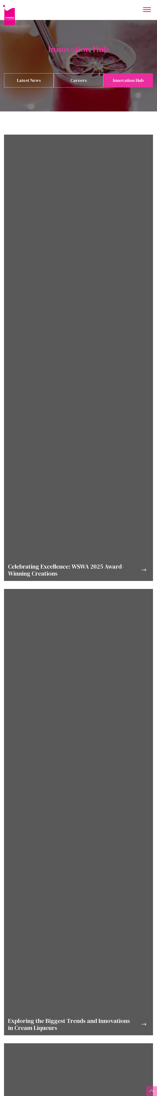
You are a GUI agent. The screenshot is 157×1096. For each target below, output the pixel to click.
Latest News (29, 80)
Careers (78, 80)
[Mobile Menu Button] (147, 10)
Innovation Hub (128, 80)
